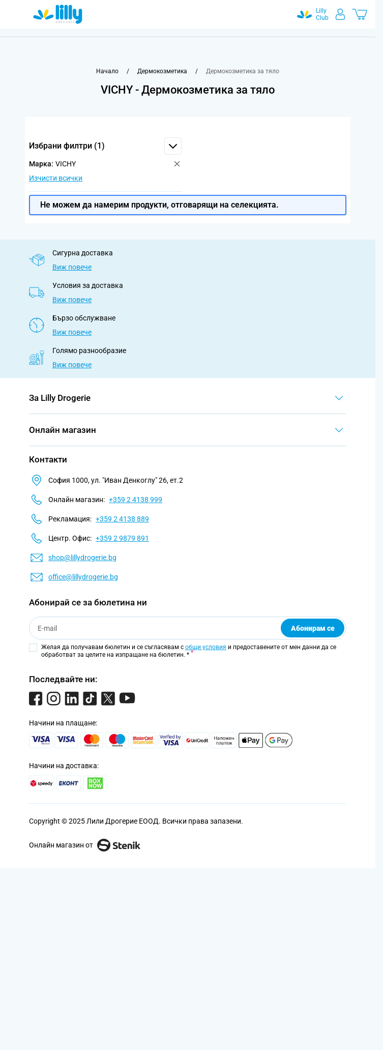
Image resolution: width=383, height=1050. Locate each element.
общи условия (205, 647)
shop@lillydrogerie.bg (82, 557)
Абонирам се (313, 628)
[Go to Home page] (58, 14)
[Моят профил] (340, 14)
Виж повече (72, 267)
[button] (105, 146)
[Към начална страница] (107, 71)
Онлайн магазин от (84, 845)
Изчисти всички (55, 178)
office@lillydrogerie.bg (83, 577)
